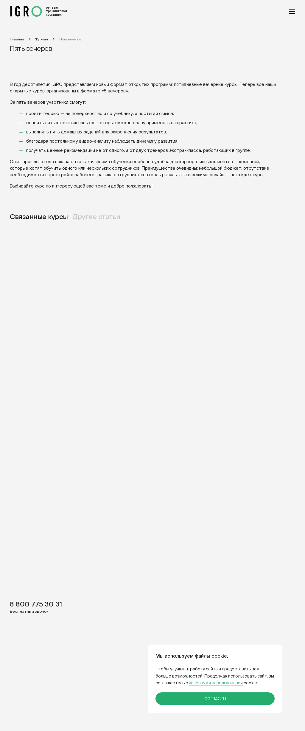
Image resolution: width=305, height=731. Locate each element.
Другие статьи (96, 216)
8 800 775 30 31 (36, 603)
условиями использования (216, 682)
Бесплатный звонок (29, 611)
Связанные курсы (39, 216)
